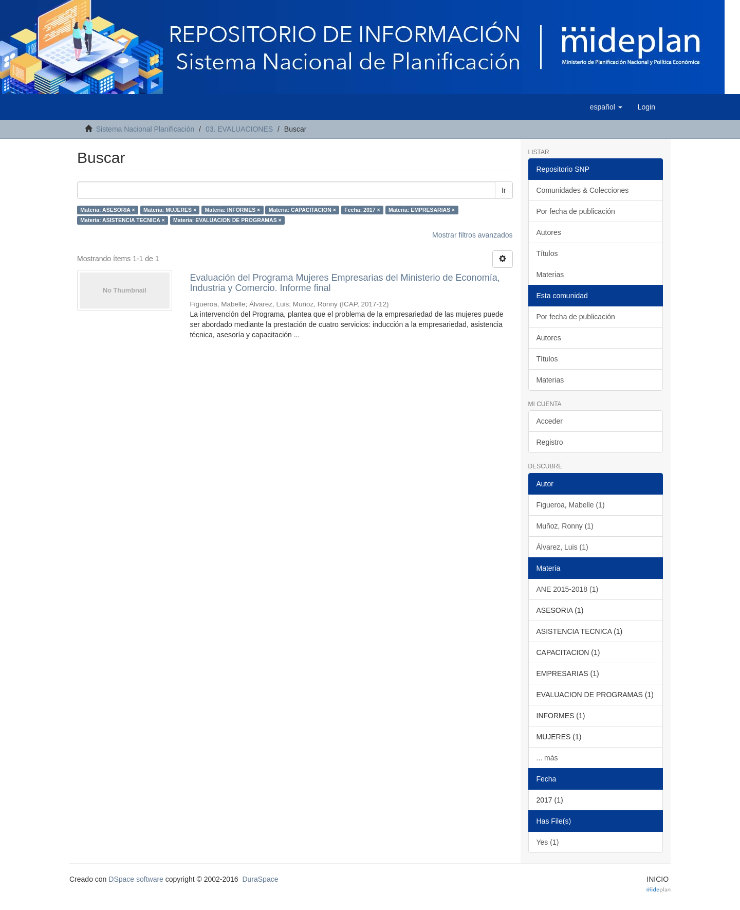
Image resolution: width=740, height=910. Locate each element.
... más (547, 758)
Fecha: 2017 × (362, 210)
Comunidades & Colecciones (582, 190)
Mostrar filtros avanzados (472, 235)
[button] (606, 107)
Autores (548, 232)
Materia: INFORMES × (233, 210)
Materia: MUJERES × (169, 210)
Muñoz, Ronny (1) (565, 526)
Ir (504, 190)
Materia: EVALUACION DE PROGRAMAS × (227, 220)
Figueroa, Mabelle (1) (570, 505)
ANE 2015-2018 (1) (567, 589)
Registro (549, 442)
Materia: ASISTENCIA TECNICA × (122, 220)
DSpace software (135, 879)
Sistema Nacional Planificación (145, 129)
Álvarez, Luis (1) (562, 547)
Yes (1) (547, 842)
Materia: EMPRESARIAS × (421, 210)
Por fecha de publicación (575, 211)
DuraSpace (260, 879)
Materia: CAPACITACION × (302, 210)
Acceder (549, 421)
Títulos (547, 253)
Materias (550, 274)
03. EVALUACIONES (239, 129)
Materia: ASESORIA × (107, 210)
